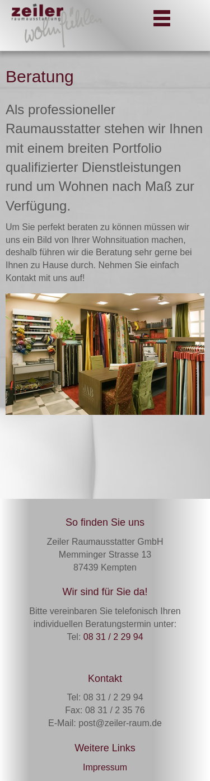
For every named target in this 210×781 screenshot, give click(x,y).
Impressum (105, 767)
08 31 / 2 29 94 (113, 637)
